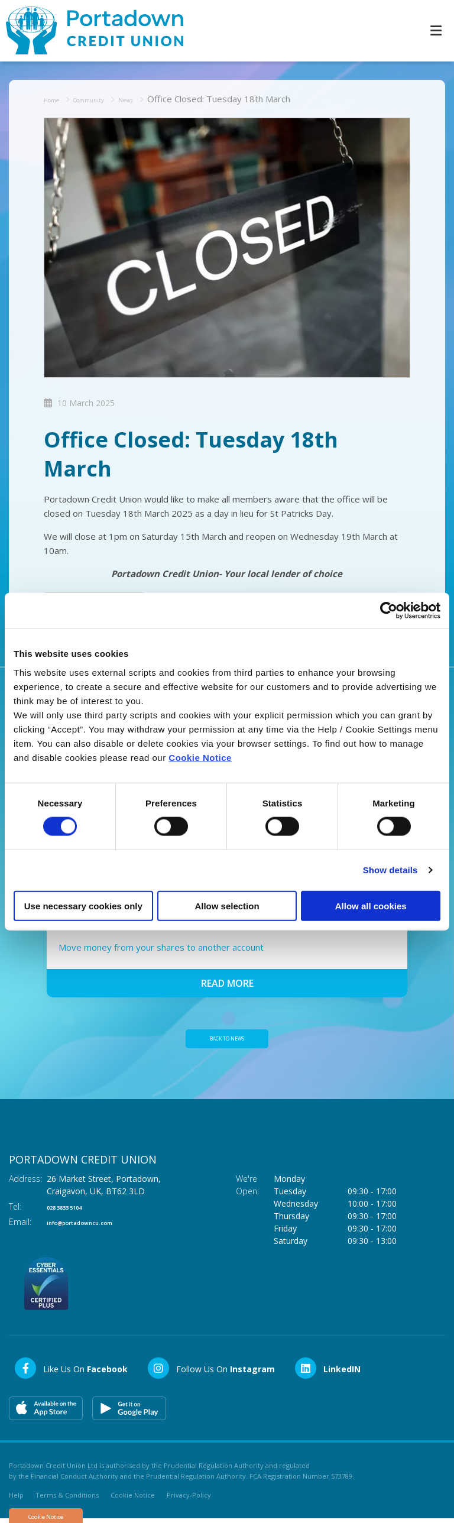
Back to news (227, 1040)
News (155, 97)
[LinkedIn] (327, 1372)
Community (106, 97)
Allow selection (226, 905)
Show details (390, 870)
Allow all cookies (371, 905)
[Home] (88, 30)
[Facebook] (71, 1372)
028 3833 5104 (75, 1210)
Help (16, 1499)
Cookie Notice (200, 757)
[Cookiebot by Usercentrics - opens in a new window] (388, 611)
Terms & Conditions (67, 1499)
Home (56, 97)
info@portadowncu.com (97, 1226)
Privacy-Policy (189, 1499)
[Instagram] (211, 1372)
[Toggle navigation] (436, 30)
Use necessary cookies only (83, 905)
